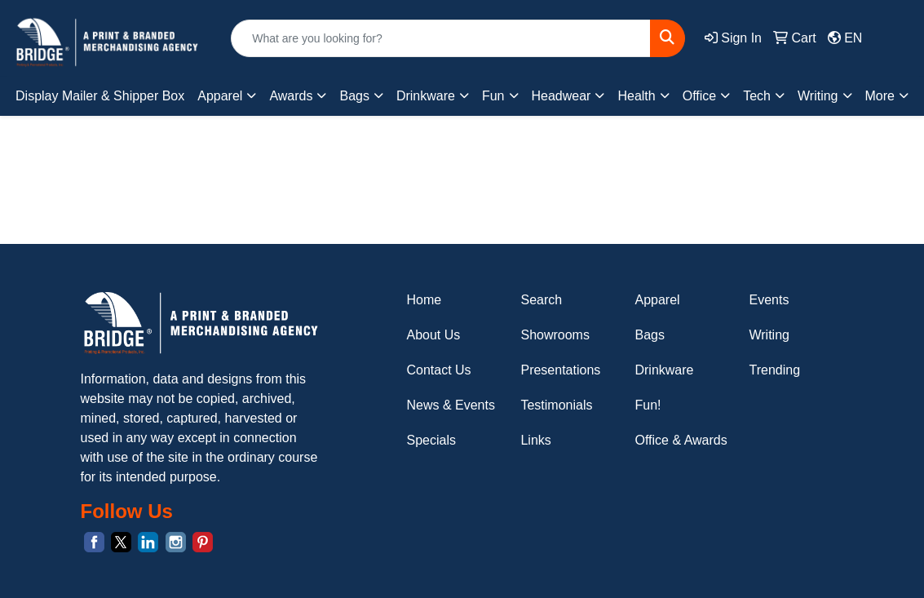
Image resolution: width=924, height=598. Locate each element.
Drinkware (663, 370)
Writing (769, 335)
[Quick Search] (441, 38)
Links (535, 440)
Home (423, 300)
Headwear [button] (561, 96)
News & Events (450, 405)
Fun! (647, 405)
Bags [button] (354, 96)
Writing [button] (818, 96)
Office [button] (700, 96)
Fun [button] (493, 96)
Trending (774, 370)
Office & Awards (680, 440)
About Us (433, 335)
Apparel (656, 300)
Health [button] (636, 96)
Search (541, 300)
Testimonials (556, 405)
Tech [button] (757, 96)
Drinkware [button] (425, 96)
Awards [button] (290, 96)
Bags (649, 335)
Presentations (560, 370)
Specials (430, 440)
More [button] (880, 96)
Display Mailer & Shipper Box (99, 96)
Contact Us (438, 370)
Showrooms (554, 335)
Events (769, 300)
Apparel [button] (219, 96)
